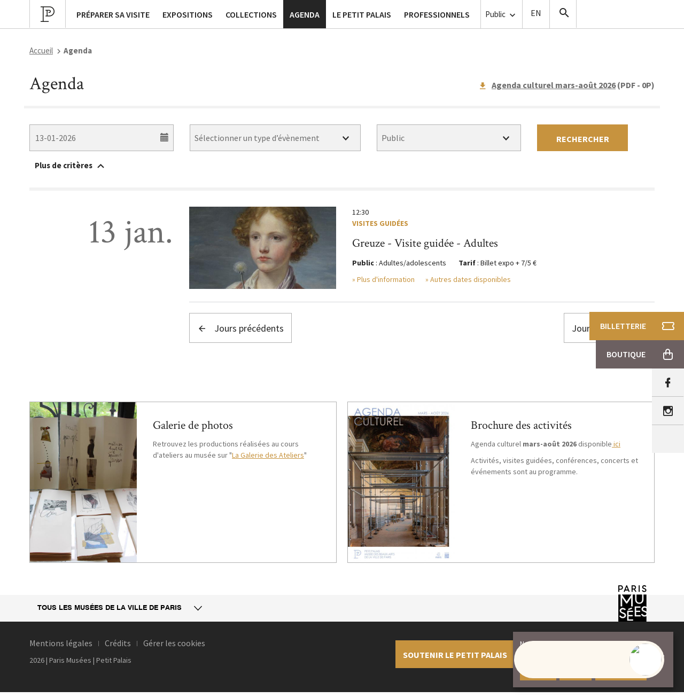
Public (501, 14)
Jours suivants (609, 328)
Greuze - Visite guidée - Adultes (425, 243)
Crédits (118, 643)
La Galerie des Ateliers (268, 455)
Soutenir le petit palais (455, 654)
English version (536, 14)
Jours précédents (240, 328)
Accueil (41, 50)
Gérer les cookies (174, 643)
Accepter (538, 671)
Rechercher (582, 139)
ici (616, 444)
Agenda (305, 14)
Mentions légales (60, 643)
